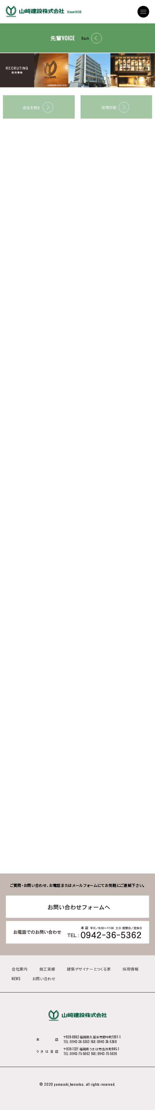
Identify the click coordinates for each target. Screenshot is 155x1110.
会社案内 (20, 969)
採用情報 (131, 969)
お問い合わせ (44, 978)
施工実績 (47, 969)
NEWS (16, 978)
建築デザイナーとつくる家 (89, 969)
